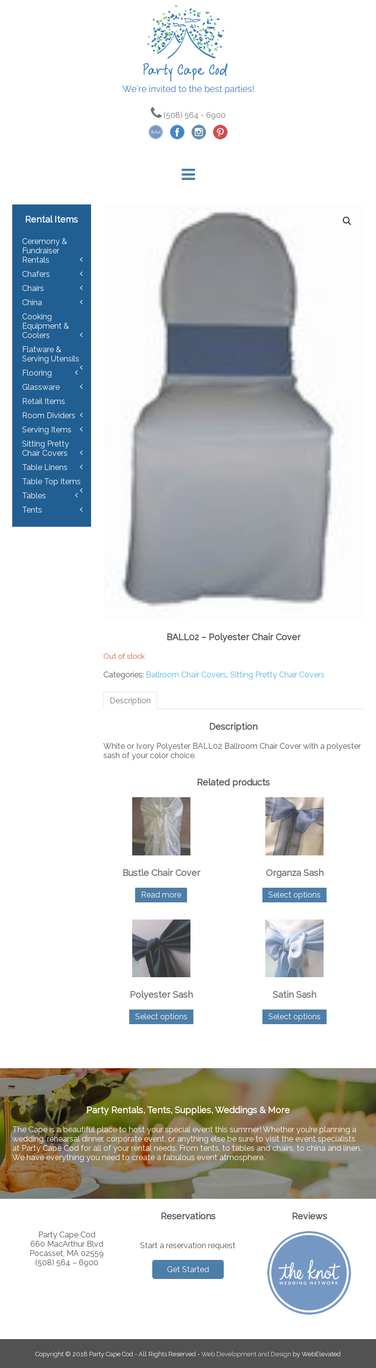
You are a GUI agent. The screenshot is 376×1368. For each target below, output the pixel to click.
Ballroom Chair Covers (186, 674)
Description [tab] (130, 700)
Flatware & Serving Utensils (50, 354)
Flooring (37, 373)
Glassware (41, 387)
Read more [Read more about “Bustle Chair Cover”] (161, 894)
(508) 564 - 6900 (188, 115)
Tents (32, 510)
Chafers (36, 274)
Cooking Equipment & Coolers (45, 326)
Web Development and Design (246, 1354)
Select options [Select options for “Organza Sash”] (294, 894)
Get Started (188, 1269)
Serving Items (46, 429)
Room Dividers (48, 415)
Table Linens (45, 467)
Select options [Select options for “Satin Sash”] (294, 1016)
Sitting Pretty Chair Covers (277, 674)
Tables (34, 495)
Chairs (33, 288)
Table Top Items (51, 481)
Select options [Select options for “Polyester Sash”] (161, 1016)
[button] (347, 221)
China (32, 302)
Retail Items (43, 401)
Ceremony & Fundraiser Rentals (44, 251)
